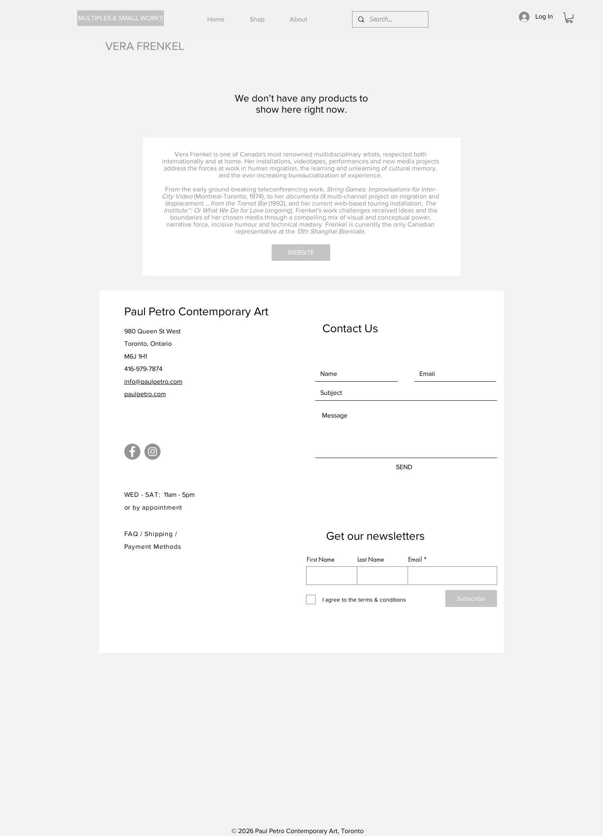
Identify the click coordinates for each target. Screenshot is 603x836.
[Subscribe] (471, 598)
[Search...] (390, 19)
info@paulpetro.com (153, 381)
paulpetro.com (145, 393)
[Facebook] (132, 452)
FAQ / (134, 533)
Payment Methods (152, 546)
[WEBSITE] (301, 252)
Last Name (370, 559)
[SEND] (404, 466)
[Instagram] (152, 452)
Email (415, 559)
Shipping (159, 533)
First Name (320, 559)
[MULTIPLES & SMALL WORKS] (120, 18)
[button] (569, 17)
